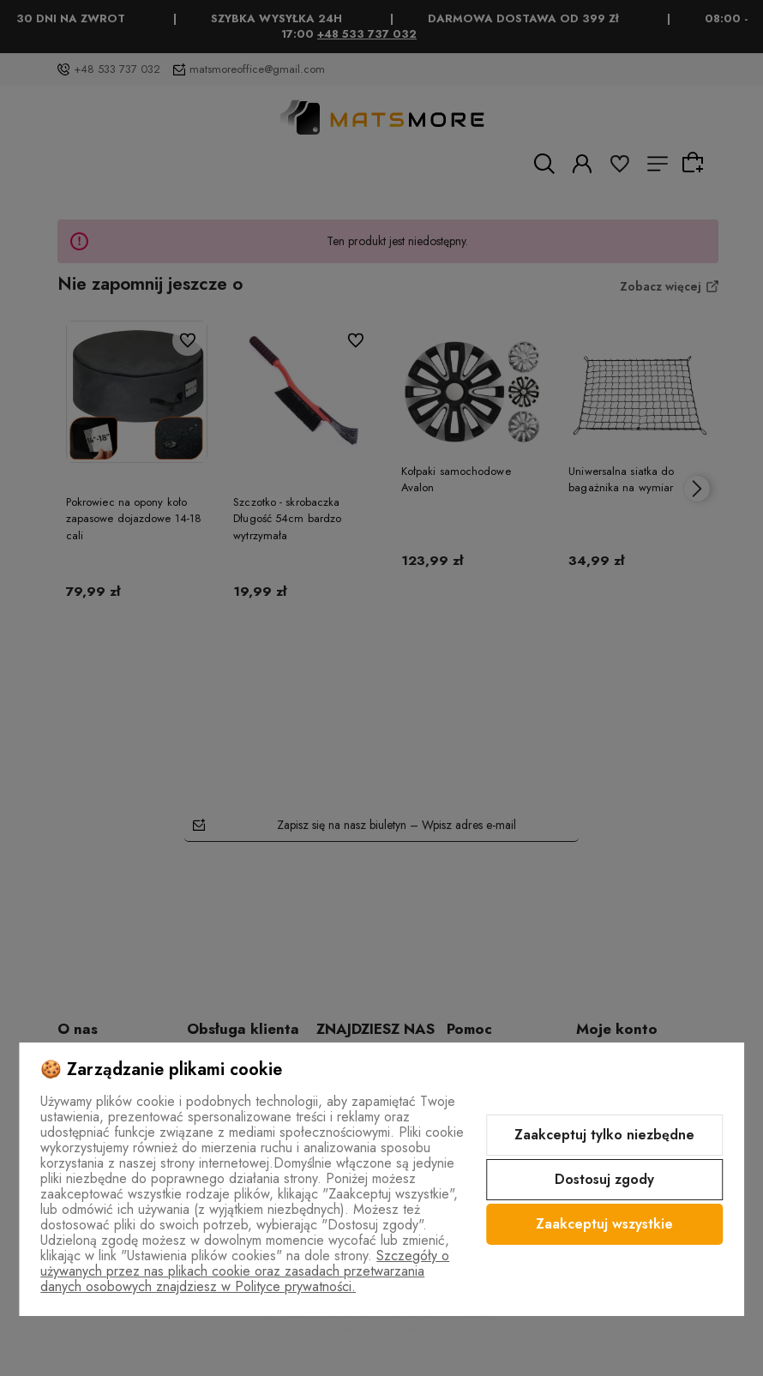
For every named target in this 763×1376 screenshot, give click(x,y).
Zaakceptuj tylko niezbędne (604, 1135)
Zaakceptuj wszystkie (604, 1224)
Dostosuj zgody (604, 1179)
